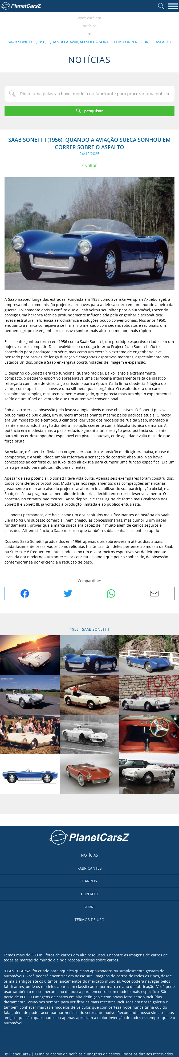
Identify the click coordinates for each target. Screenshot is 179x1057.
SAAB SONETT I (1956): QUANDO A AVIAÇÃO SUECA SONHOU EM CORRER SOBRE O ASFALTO (89, 41)
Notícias (89, 25)
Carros (89, 880)
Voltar (91, 165)
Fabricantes (90, 868)
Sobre (90, 906)
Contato (89, 893)
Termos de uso (89, 919)
